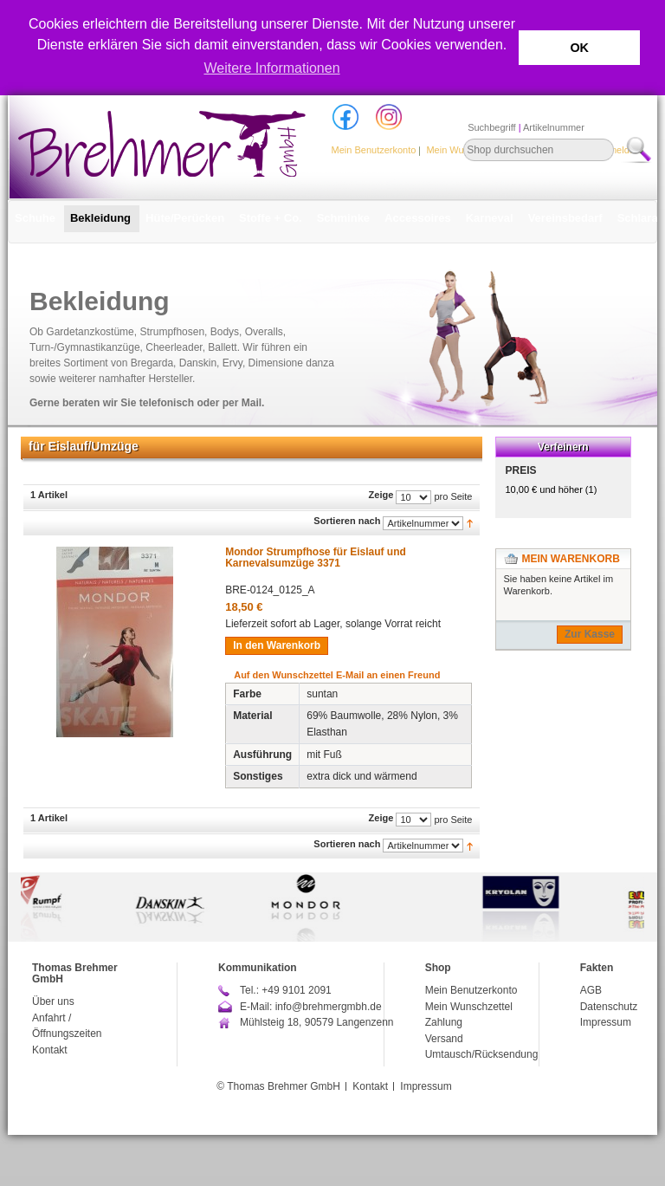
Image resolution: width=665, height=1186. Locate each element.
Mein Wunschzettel (469, 1007)
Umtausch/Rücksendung (482, 1054)
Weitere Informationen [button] (271, 68)
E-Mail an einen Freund (388, 675)
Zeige (381, 494)
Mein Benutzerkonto (374, 150)
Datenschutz (609, 1007)
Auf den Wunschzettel (283, 675)
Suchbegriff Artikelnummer (526, 127)
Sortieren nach (346, 520)
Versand (444, 1039)
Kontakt (50, 1050)
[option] (332, 907)
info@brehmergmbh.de (328, 1007)
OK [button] (579, 48)
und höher (545, 489)
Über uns (53, 1001)
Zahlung (443, 1022)
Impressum (605, 1022)
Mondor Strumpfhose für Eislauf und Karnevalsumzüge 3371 (315, 557)
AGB (591, 990)
